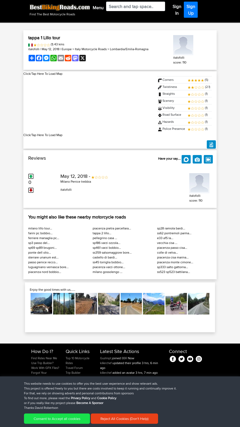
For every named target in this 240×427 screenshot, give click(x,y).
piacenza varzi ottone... (109, 267)
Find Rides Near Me (44, 358)
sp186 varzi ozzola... (106, 243)
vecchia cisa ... (167, 243)
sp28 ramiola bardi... (171, 228)
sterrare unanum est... (43, 257)
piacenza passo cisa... (172, 247)
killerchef (106, 363)
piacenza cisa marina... (173, 257)
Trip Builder (73, 373)
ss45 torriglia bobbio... (108, 262)
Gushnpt (106, 358)
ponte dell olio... (39, 252)
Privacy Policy (85, 421)
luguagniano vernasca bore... (48, 267)
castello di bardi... (105, 257)
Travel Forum (74, 368)
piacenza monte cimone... (175, 262)
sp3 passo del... (39, 243)
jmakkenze (107, 377)
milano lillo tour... (40, 228)
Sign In (177, 9)
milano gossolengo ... (107, 272)
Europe (67, 49)
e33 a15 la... (165, 238)
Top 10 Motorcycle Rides (77, 360)
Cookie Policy (105, 421)
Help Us (71, 387)
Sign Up (190, 9)
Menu (98, 7)
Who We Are (74, 377)
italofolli (33, 49)
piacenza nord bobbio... (44, 272)
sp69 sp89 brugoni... (42, 247)
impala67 (106, 382)
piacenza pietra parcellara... (112, 228)
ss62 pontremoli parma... (174, 233)
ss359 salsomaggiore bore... (112, 252)
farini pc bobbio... (40, 233)
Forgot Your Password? (39, 375)
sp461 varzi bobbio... (107, 247)
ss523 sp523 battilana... (173, 272)
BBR (124, 358)
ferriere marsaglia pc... (43, 238)
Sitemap (68, 421)
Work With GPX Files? (45, 368)
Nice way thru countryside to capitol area (124, 384)
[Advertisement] (87, 104)
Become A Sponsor (44, 382)
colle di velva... (167, 252)
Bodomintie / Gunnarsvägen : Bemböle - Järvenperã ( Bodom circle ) (131, 397)
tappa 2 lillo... (102, 233)
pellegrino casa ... (105, 238)
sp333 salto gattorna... (172, 267)
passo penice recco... (43, 262)
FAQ (34, 387)
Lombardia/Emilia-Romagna (129, 49)
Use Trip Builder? (42, 363)
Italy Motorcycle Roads (91, 49)
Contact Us (73, 382)
